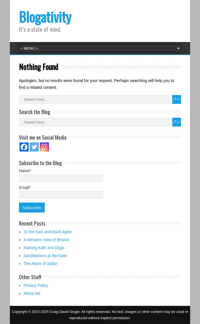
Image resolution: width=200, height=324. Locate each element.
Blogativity (45, 17)
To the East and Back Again (47, 232)
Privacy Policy (35, 285)
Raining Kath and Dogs (43, 247)
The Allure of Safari (40, 263)
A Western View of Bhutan (46, 239)
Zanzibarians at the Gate (45, 255)
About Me (31, 293)
